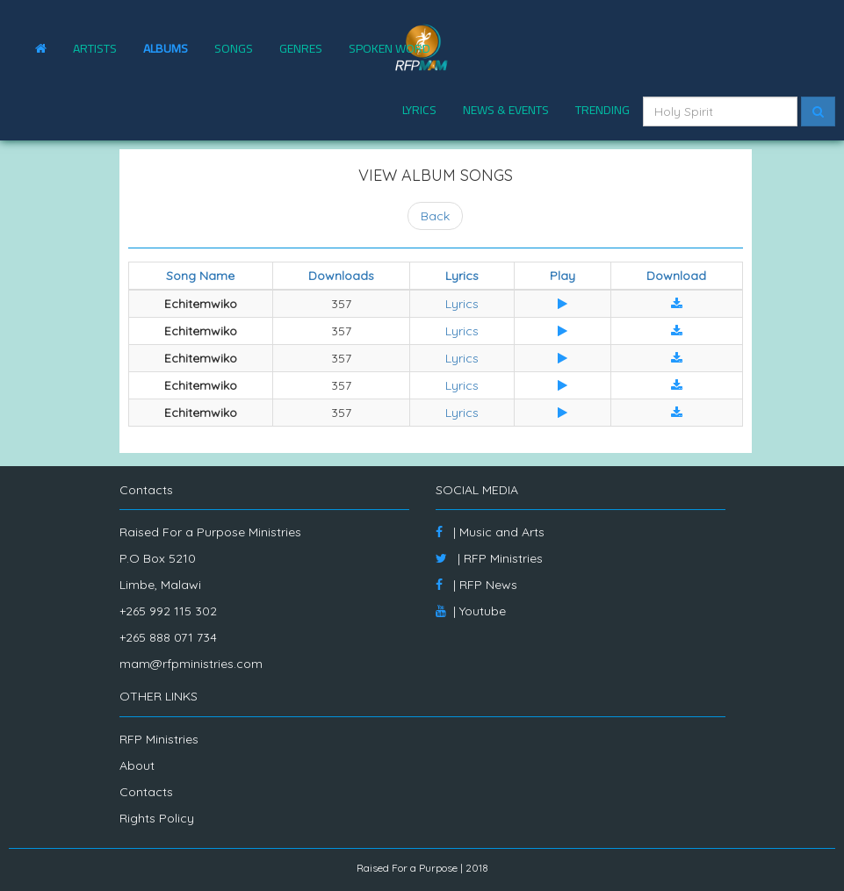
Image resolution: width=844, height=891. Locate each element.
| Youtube (471, 611)
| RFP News (476, 585)
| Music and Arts (490, 532)
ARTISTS (95, 48)
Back (435, 216)
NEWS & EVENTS (506, 109)
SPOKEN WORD (389, 48)
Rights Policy (156, 818)
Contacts (146, 792)
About (137, 765)
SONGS (233, 48)
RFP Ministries (158, 739)
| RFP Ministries (489, 558)
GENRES (300, 48)
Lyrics (462, 304)
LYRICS (419, 109)
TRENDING (602, 109)
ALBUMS (165, 48)
